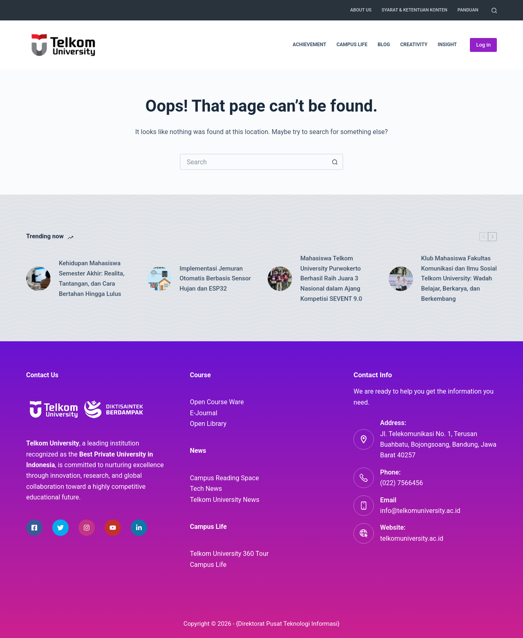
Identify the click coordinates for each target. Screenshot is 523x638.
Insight (447, 44)
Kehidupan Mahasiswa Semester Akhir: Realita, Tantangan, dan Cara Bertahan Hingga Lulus (92, 278)
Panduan (468, 10)
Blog (384, 44)
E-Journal (203, 413)
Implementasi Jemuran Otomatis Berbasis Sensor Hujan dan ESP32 (215, 279)
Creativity (413, 44)
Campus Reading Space (224, 478)
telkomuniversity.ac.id (411, 538)
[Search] (494, 10)
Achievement (309, 44)
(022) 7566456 (401, 483)
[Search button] (335, 162)
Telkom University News (224, 500)
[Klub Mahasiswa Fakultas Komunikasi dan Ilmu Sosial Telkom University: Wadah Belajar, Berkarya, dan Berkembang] (401, 278)
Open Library (208, 424)
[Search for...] (253, 162)
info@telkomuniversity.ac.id (420, 511)
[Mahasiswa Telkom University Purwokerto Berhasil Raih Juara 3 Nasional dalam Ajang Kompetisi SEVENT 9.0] (280, 278)
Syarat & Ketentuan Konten (414, 10)
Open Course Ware (217, 402)
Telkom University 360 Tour (229, 553)
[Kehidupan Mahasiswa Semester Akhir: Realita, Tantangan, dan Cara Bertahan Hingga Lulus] (38, 278)
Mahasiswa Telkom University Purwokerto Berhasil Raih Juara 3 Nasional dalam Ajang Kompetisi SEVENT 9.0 (331, 278)
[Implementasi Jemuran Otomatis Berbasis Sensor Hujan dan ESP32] (159, 278)
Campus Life (351, 44)
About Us (360, 10)
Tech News (206, 488)
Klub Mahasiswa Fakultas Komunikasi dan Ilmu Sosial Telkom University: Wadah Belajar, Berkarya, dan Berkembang (459, 278)
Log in (483, 45)
